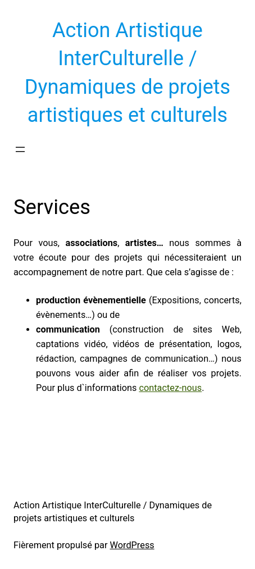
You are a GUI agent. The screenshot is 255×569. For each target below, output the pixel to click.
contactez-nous (170, 388)
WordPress (132, 545)
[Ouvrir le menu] (20, 149)
